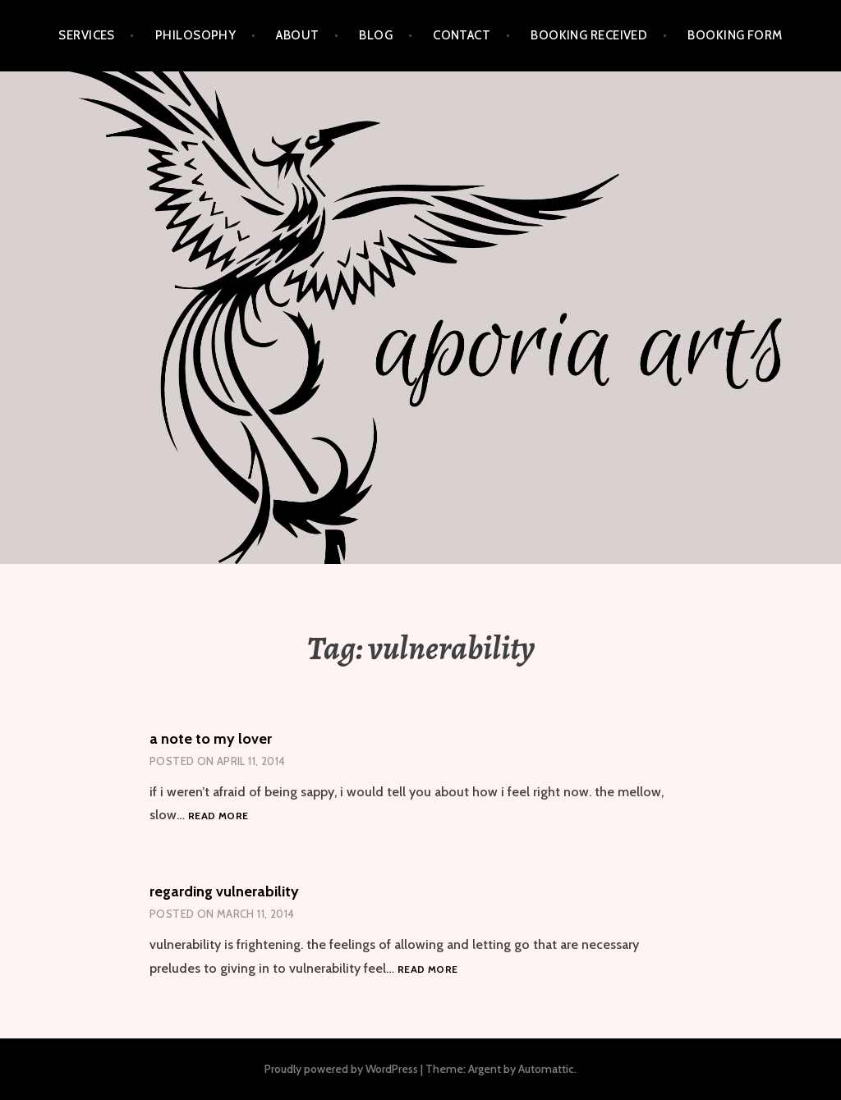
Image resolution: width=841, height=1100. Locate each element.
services (86, 35)
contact (461, 35)
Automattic (546, 1068)
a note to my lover (210, 739)
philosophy (196, 35)
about (297, 35)
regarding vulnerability (224, 891)
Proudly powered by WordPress (341, 1068)
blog (376, 35)
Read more (218, 816)
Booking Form (734, 35)
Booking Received (589, 35)
